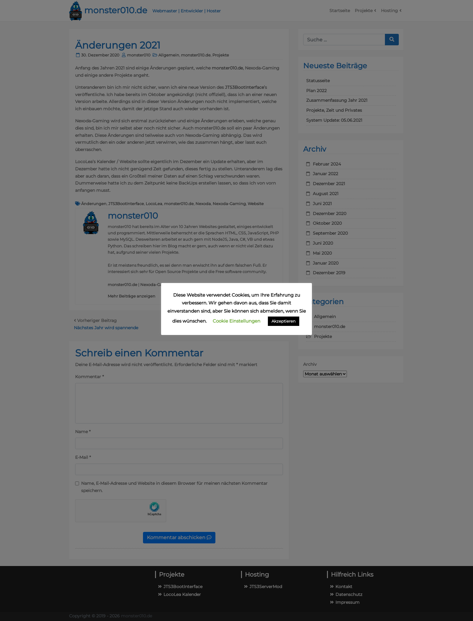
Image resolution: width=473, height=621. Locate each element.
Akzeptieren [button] (283, 321)
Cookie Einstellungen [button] (236, 321)
